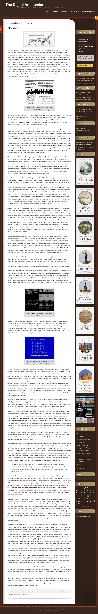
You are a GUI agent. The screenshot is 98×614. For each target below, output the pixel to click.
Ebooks (64, 12)
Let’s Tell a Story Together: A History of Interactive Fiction (85, 448)
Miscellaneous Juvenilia (86, 465)
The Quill (13, 27)
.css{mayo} (61, 609)
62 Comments (66, 590)
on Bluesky (89, 147)
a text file (30, 64)
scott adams (13, 594)
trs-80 (27, 594)
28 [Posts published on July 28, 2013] (93, 501)
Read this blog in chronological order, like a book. (83, 130)
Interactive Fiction (39, 591)
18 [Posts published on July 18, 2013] (84, 498)
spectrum (19, 594)
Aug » (87, 506)
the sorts (13, 369)
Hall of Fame (74, 12)
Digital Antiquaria (31, 591)
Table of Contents (88, 12)
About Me (55, 12)
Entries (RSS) (44, 610)
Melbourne (34, 450)
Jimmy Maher (16, 591)
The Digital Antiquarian (25, 5)
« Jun (83, 506)
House (39, 450)
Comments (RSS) (54, 610)
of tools (19, 369)
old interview (36, 578)
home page (18, 580)
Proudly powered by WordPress (41, 609)
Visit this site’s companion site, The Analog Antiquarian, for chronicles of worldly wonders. (85, 81)
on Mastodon (80, 149)
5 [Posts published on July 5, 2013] (87, 493)
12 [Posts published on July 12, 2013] (87, 495)
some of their (60, 448)
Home (46, 12)
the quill (23, 594)
